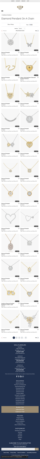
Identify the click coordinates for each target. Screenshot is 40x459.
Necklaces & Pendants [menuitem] (20, 430)
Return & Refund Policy (20, 424)
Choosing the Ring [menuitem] (20, 388)
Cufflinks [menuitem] (20, 434)
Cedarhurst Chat (20, 411)
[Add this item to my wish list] (18, 52)
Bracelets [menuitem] (20, 435)
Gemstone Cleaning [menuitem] (20, 398)
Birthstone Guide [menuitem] (20, 390)
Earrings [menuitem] (20, 432)
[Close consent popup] (26, 456)
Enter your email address (20, 446)
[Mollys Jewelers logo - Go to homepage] (20, 7)
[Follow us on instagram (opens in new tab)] (18, 376)
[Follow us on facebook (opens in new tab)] (16, 376)
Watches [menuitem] (20, 437)
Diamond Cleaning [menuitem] (20, 397)
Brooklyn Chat (20, 407)
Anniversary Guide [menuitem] (20, 400)
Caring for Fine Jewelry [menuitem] (20, 395)
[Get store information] (20, 353)
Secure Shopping (20, 419)
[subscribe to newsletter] (37, 449)
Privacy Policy (20, 423)
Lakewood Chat (20, 409)
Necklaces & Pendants (6, 15)
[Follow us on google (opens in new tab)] (21, 376)
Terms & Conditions (20, 421)
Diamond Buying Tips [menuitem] (20, 386)
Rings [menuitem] (20, 439)
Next (36, 30)
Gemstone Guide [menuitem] (20, 391)
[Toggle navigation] (2, 10)
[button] (12, 1)
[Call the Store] (20, 351)
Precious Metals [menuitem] (20, 393)
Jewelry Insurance (20, 404)
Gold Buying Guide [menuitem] (20, 402)
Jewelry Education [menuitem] (20, 383)
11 (25, 337)
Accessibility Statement (31, 452)
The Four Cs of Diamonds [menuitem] (20, 384)
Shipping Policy (20, 417)
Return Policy (6, 452)
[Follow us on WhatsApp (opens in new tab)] (23, 376)
